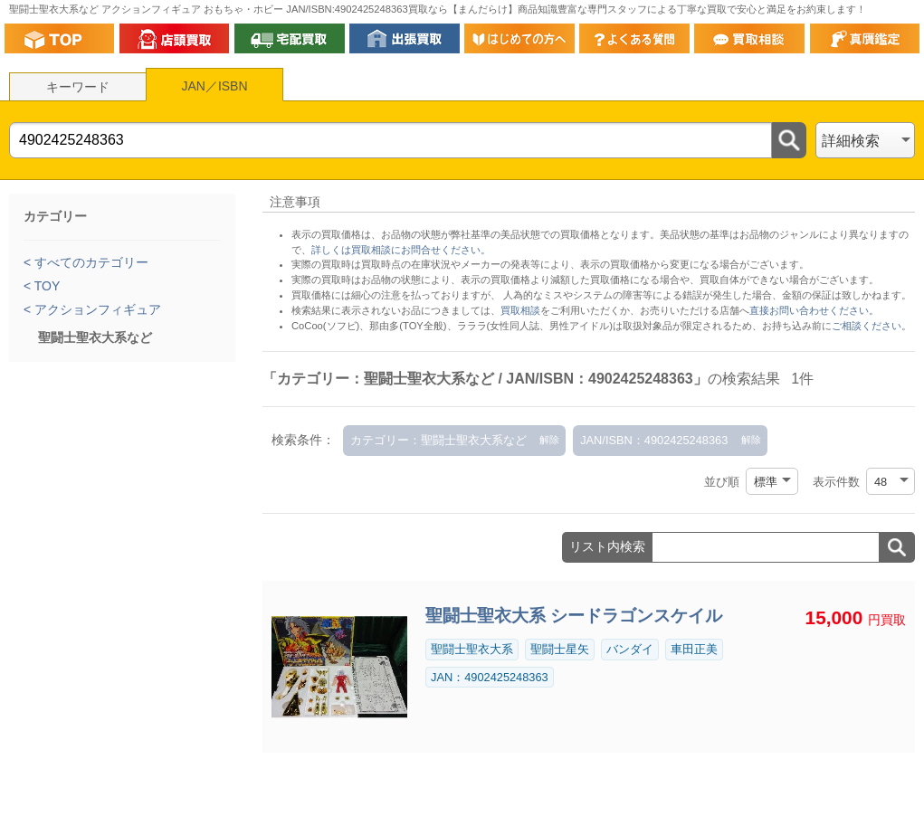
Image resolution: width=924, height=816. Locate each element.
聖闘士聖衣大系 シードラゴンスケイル (573, 615)
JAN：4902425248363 (489, 677)
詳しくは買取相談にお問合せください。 (401, 249)
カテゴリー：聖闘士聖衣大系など (438, 440)
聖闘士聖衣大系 (472, 649)
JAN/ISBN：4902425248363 (654, 440)
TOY (45, 286)
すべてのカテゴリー (89, 262)
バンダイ (629, 649)
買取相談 (520, 310)
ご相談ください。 (871, 325)
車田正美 (694, 649)
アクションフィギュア (96, 309)
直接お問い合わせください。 (814, 310)
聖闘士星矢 (559, 649)
